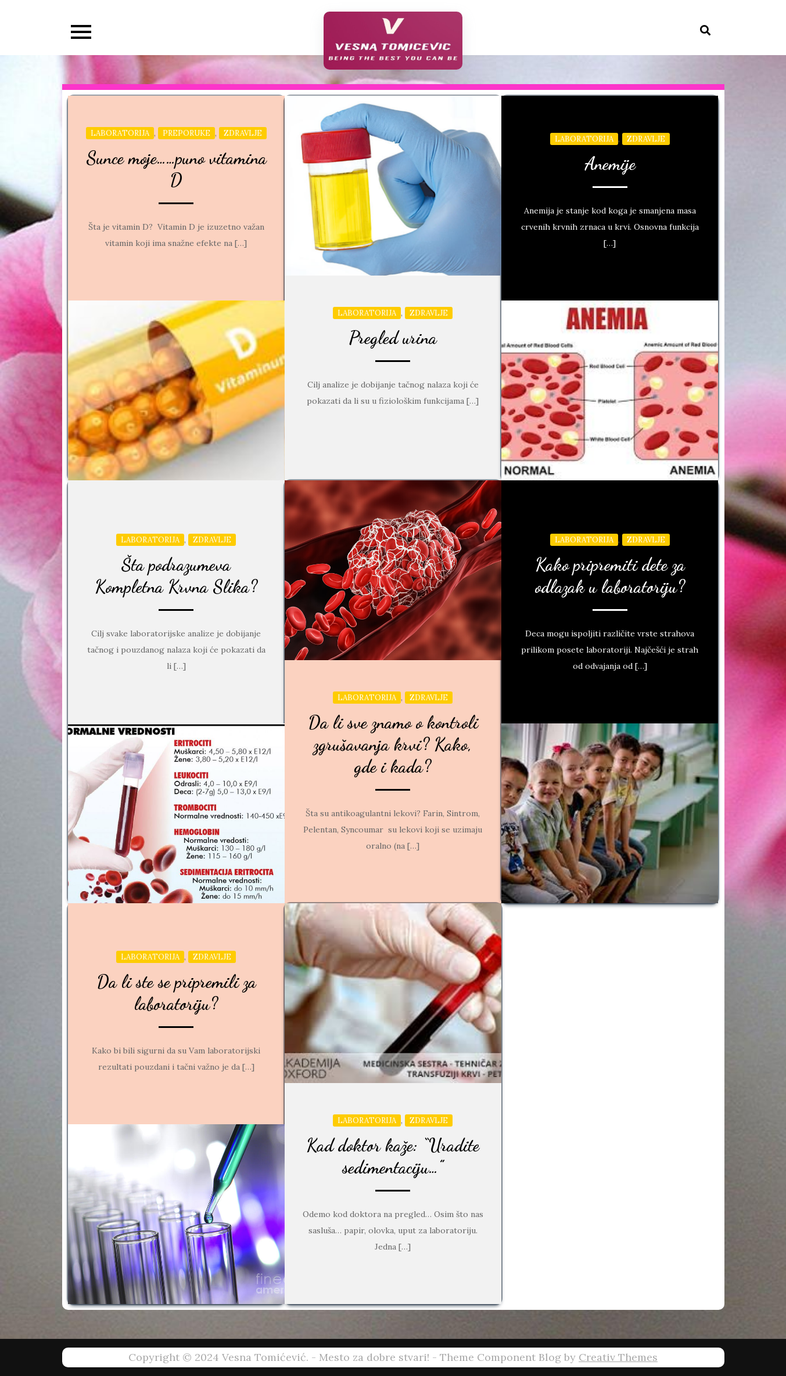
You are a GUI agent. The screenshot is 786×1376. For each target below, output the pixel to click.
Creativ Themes (618, 1357)
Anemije (610, 163)
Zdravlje (243, 133)
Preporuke (186, 133)
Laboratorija (120, 133)
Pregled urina (393, 337)
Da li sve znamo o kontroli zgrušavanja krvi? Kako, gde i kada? (393, 744)
